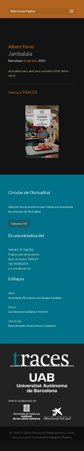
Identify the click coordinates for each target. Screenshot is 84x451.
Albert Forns (21, 46)
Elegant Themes (61, 437)
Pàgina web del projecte (23, 254)
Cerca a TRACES (22, 92)
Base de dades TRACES (23, 259)
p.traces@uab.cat (19, 268)
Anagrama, (30, 60)
